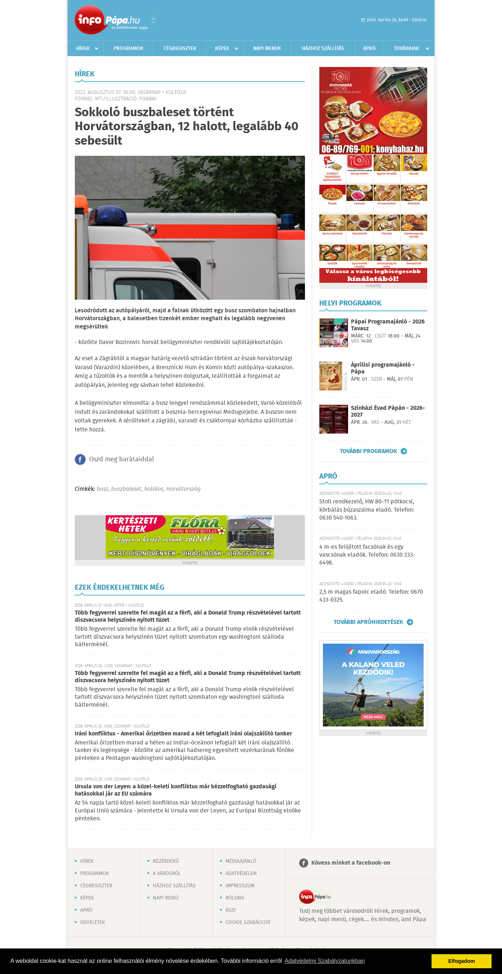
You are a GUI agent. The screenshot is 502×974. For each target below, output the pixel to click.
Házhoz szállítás (323, 49)
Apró (369, 49)
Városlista (153, 20)
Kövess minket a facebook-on (350, 863)
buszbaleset (126, 489)
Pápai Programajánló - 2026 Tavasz (388, 325)
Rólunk (234, 898)
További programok (368, 451)
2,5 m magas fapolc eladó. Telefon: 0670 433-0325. (371, 596)
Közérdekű (166, 861)
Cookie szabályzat (248, 923)
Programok (128, 49)
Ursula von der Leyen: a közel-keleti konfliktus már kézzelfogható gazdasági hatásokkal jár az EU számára (176, 790)
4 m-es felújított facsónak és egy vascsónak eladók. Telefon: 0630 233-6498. (367, 555)
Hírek (83, 49)
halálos (153, 489)
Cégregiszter (180, 49)
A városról (167, 874)
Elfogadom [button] (461, 961)
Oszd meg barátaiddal (121, 459)
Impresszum (240, 886)
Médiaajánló (240, 861)
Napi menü (165, 898)
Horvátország (183, 489)
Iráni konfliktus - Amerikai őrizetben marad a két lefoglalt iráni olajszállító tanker (183, 733)
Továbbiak (406, 49)
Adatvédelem (241, 874)
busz (102, 489)
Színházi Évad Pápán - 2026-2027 (388, 412)
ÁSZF (230, 910)
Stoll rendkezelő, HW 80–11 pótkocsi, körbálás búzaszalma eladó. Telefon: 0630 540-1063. (366, 509)
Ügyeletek (92, 923)
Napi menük (267, 49)
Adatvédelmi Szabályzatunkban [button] (324, 961)
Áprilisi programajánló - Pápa (383, 368)
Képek (222, 49)
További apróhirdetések (368, 622)
